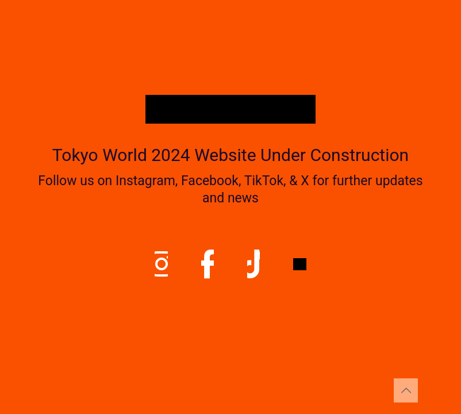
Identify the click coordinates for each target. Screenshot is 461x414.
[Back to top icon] (406, 390)
